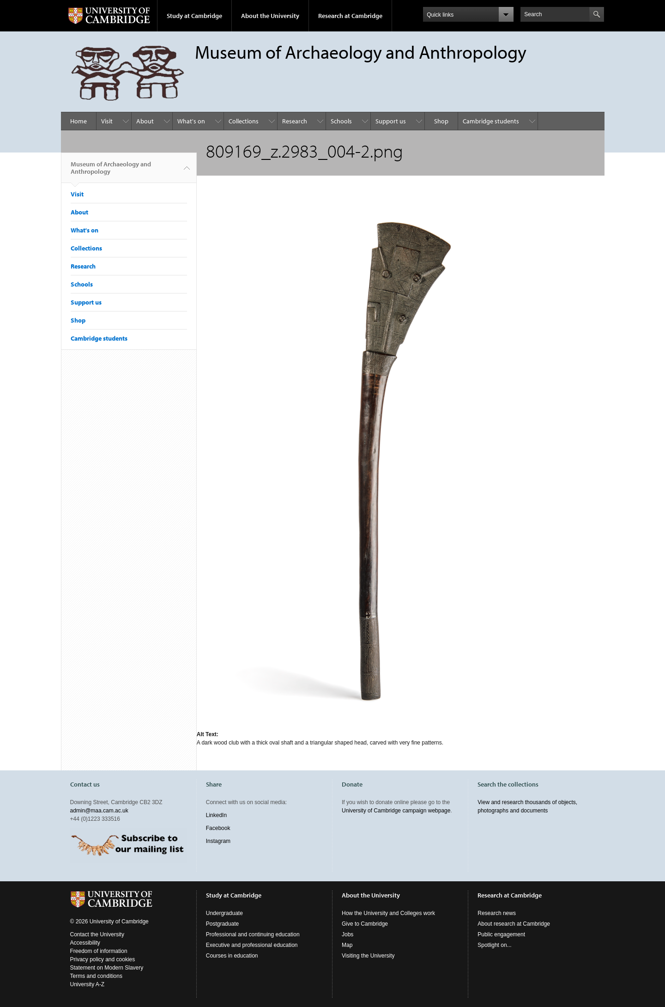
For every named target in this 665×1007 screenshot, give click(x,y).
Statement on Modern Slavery (107, 967)
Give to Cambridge (365, 924)
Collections (244, 121)
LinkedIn (216, 815)
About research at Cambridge (514, 924)
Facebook (218, 828)
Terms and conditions (96, 976)
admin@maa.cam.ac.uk (99, 810)
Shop (441, 121)
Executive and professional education (252, 945)
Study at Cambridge (194, 16)
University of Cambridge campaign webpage (396, 810)
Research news (497, 913)
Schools (341, 121)
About (145, 121)
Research (294, 121)
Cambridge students (491, 121)
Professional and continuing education (253, 934)
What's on (191, 121)
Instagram (218, 841)
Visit (107, 121)
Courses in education (232, 955)
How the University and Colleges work (388, 913)
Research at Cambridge (350, 16)
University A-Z (87, 984)
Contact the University (97, 934)
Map (347, 945)
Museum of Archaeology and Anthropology (111, 171)
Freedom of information (98, 951)
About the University (270, 16)
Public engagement (501, 934)
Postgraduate (222, 924)
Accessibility (85, 943)
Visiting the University (368, 955)
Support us (390, 121)
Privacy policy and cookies (102, 959)
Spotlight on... (494, 945)
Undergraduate (224, 913)
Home (78, 121)
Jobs (347, 934)
